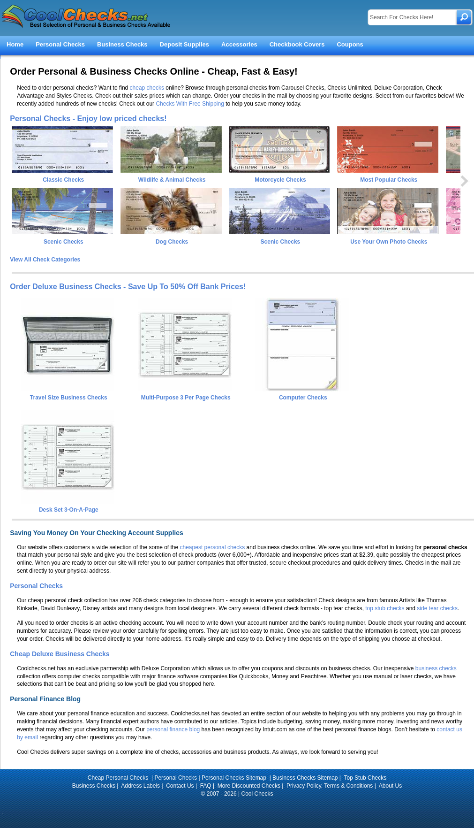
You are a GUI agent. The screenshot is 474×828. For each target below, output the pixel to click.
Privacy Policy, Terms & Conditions (329, 785)
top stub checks (384, 608)
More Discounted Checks (249, 785)
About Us (390, 785)
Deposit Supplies (184, 44)
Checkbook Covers (297, 44)
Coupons (350, 44)
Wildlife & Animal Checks (171, 179)
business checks (436, 668)
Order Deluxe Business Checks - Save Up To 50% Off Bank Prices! (128, 287)
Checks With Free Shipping (190, 103)
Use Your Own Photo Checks (388, 241)
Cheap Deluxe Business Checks (59, 654)
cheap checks (147, 87)
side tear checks (437, 608)
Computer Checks (302, 394)
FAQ (205, 785)
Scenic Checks (63, 241)
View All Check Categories (45, 259)
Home (15, 44)
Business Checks (122, 44)
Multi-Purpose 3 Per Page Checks (185, 394)
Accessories (239, 44)
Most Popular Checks (388, 179)
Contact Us (180, 785)
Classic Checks (63, 179)
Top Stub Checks (365, 777)
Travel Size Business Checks (67, 394)
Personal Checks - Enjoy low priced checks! (88, 119)
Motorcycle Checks (280, 179)
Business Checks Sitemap (305, 777)
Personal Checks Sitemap (235, 777)
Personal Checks (60, 44)
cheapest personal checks (212, 547)
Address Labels (140, 785)
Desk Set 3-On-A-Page (67, 506)
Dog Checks (172, 241)
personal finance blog (173, 729)
